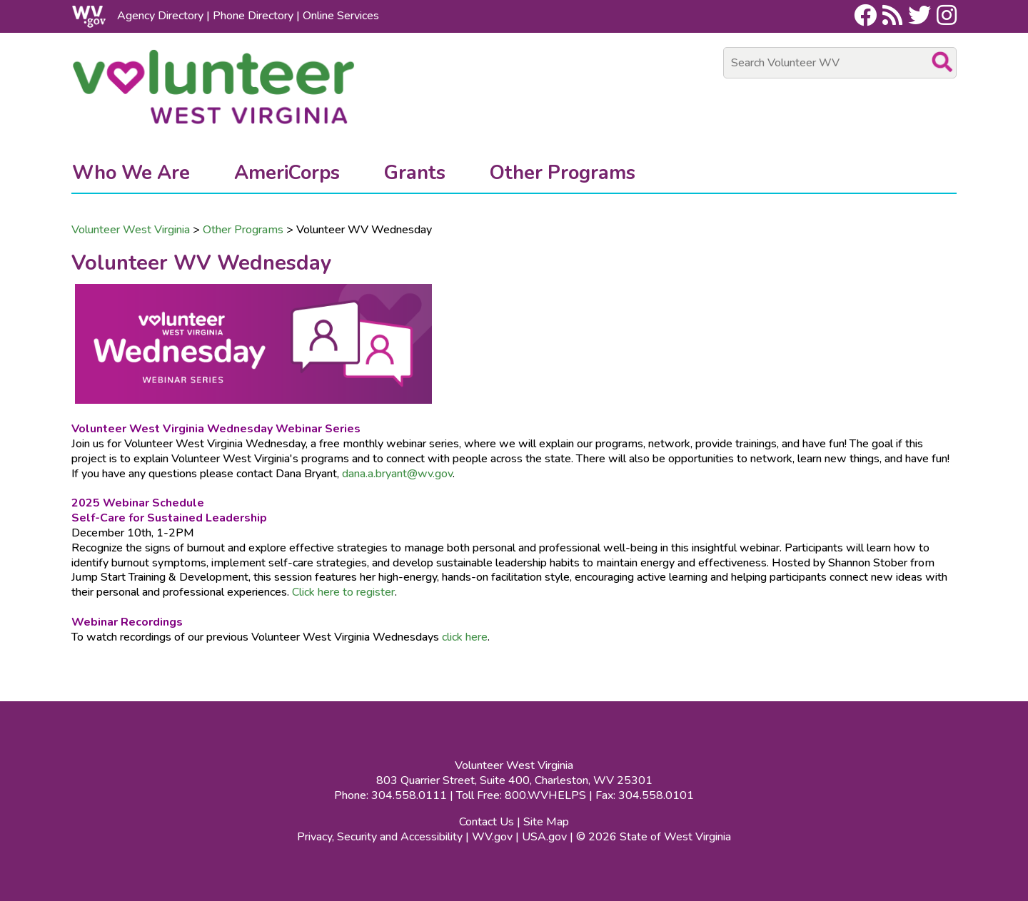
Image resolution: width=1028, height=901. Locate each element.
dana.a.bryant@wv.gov (397, 474)
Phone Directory (253, 16)
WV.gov (492, 837)
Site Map (546, 822)
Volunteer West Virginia (130, 230)
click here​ (465, 637)
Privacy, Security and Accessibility (380, 837)
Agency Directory (160, 16)
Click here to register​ (343, 592)
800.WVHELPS (545, 795)
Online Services (341, 16)
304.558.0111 (409, 795)
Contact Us (486, 822)
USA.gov (544, 837)
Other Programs (243, 230)
